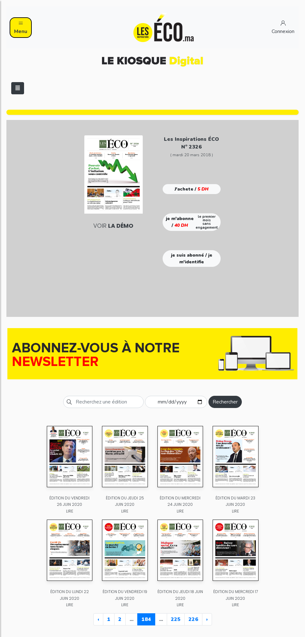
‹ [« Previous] (98, 619)
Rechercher (225, 401)
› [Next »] (207, 619)
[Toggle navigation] (17, 88)
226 (193, 619)
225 (176, 619)
